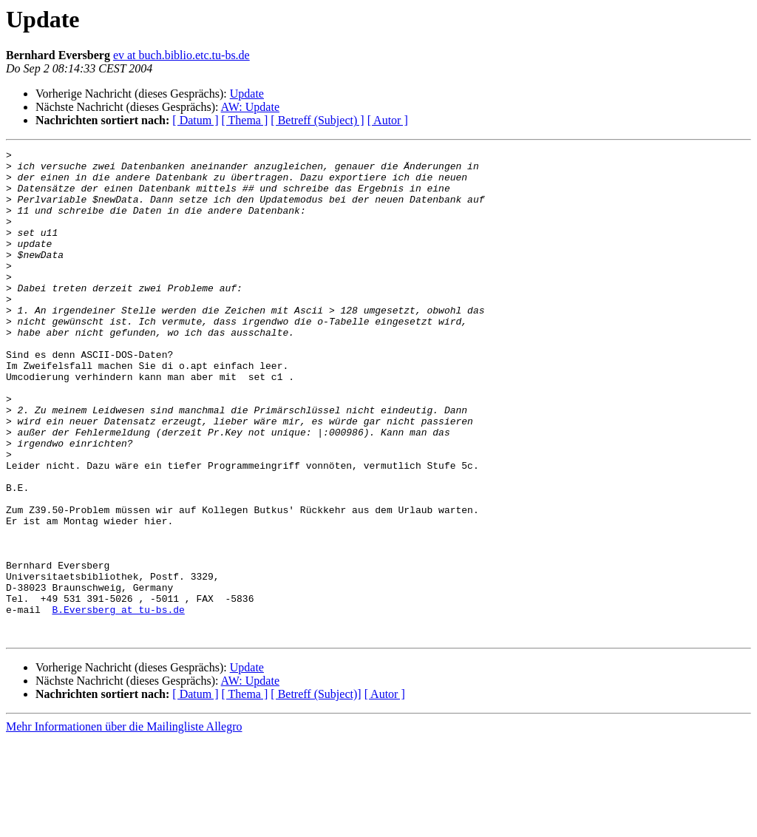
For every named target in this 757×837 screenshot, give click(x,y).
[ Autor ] (387, 120)
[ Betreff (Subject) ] (317, 120)
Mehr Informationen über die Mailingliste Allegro (124, 824)
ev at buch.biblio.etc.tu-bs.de (181, 55)
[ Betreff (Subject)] (316, 791)
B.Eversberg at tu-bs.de (118, 702)
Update (247, 93)
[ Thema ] (245, 120)
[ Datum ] (195, 120)
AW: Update (250, 107)
